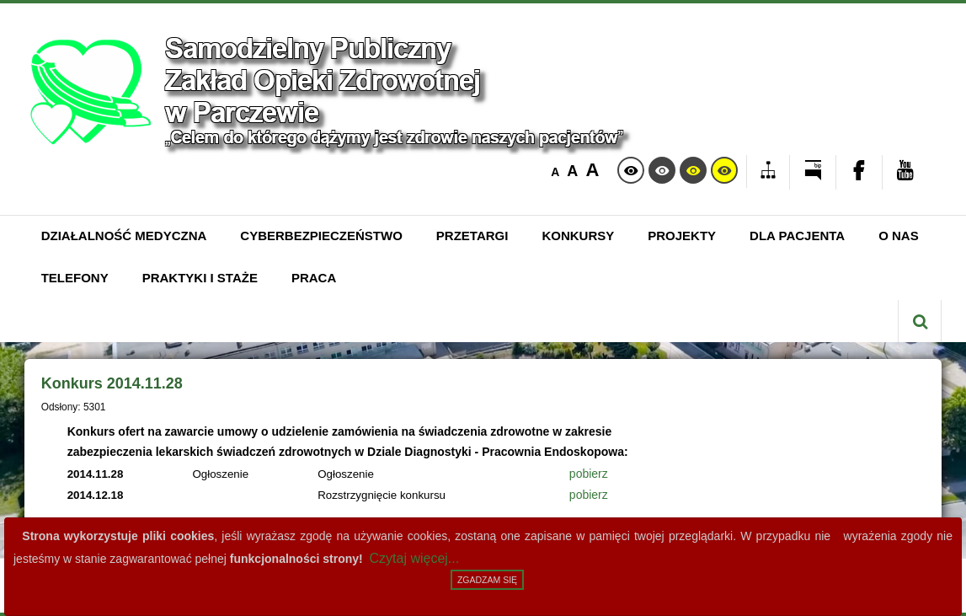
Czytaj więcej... (415, 558)
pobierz (588, 473)
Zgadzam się (487, 580)
